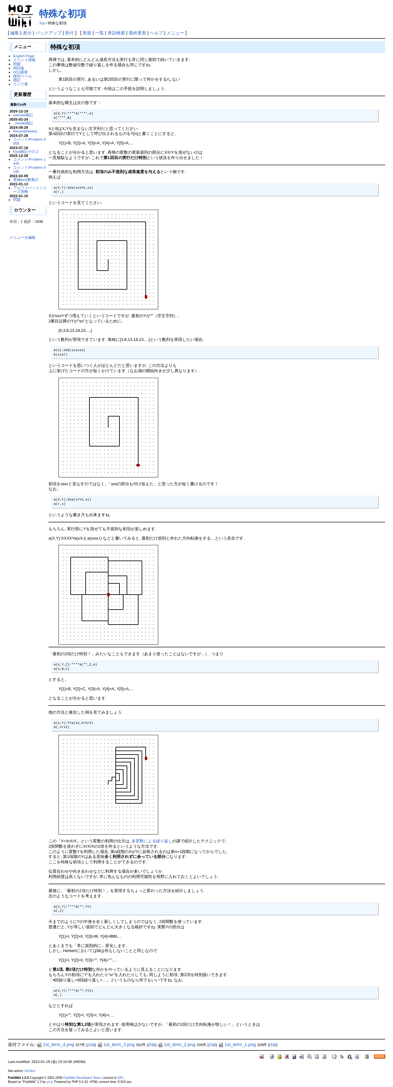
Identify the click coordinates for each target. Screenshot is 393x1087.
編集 (14, 32)
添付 (69, 32)
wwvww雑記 (23, 115)
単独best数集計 (26, 179)
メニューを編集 (22, 237)
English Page (24, 56)
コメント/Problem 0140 (29, 169)
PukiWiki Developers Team (82, 1078)
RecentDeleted (25, 131)
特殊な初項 (62, 13)
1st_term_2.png (176, 1044)
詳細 (91, 1045)
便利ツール (22, 76)
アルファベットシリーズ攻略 (30, 190)
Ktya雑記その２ (26, 151)
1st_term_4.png (55, 1044)
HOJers (29, 1071)
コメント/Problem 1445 (29, 161)
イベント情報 (24, 60)
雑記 (17, 80)
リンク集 (20, 84)
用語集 (18, 68)
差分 (27, 32)
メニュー (175, 32)
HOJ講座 (20, 72)
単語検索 (116, 32)
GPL (120, 1078)
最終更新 (137, 32)
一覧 (99, 32)
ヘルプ (156, 32)
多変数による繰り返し (152, 841)
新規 (87, 32)
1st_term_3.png (116, 1044)
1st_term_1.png (237, 1044)
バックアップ (48, 32)
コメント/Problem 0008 (29, 141)
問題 (17, 64)
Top (42, 23)
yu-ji (49, 1082)
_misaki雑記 (23, 123)
